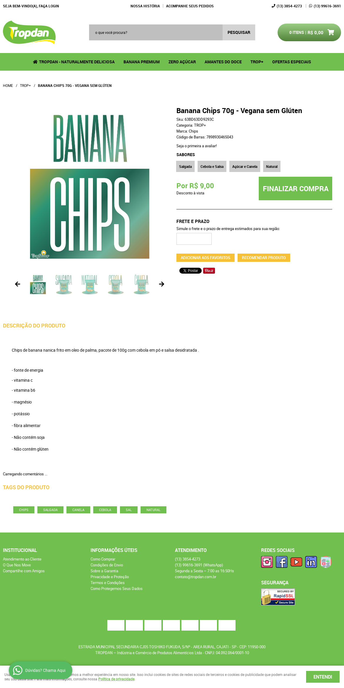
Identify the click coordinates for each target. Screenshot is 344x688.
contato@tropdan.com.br (195, 576)
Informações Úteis (114, 550)
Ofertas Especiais (291, 61)
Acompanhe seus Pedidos (190, 6)
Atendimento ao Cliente (22, 559)
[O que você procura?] (239, 32)
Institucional (20, 550)
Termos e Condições (108, 582)
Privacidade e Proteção (110, 576)
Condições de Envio (107, 565)
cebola (105, 509)
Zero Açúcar (182, 61)
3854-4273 (289, 6)
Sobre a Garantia (104, 570)
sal (129, 509)
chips (24, 509)
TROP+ (257, 61)
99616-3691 (327, 6)
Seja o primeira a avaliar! (196, 145)
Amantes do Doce (223, 61)
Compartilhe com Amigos (24, 570)
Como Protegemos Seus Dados (117, 588)
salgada (50, 509)
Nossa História (145, 6)
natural (153, 509)
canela (78, 509)
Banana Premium (141, 61)
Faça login (49, 6)
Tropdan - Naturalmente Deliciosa (77, 61)
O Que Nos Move (17, 565)
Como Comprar (103, 559)
